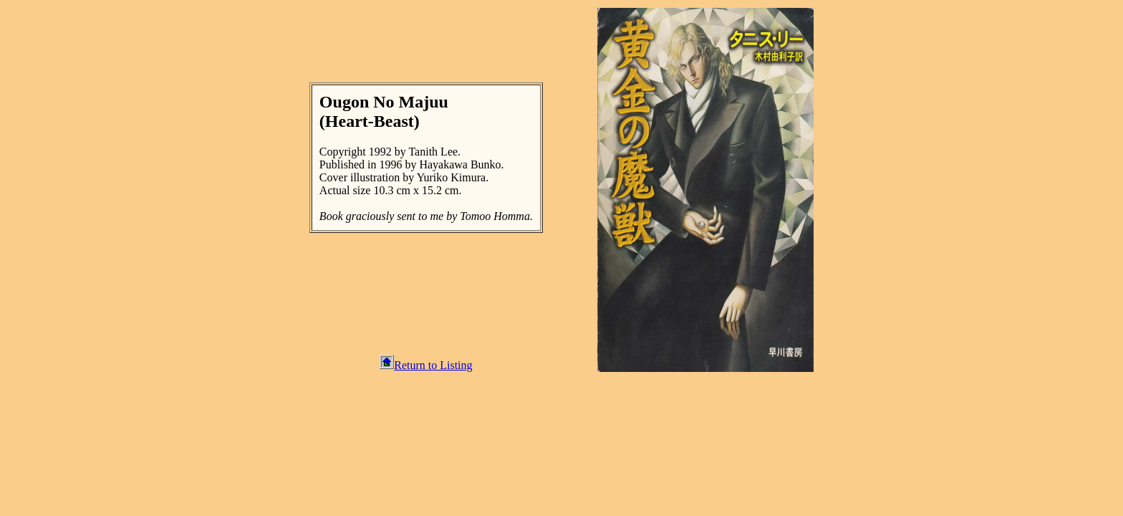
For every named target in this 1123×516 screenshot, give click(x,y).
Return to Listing (426, 365)
